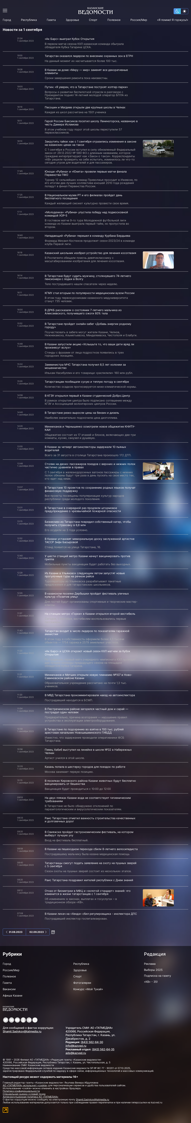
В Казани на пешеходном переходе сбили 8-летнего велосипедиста (91, 849)
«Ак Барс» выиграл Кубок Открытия (69, 39)
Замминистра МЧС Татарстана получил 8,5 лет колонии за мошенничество (85, 366)
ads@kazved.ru (76, 1053)
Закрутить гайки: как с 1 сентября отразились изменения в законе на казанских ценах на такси (90, 143)
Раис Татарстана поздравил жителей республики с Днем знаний (89, 880)
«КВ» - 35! (151, 981)
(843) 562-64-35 (103, 1049)
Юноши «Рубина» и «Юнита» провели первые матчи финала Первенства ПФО (86, 173)
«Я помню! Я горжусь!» (172, 20)
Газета (51, 20)
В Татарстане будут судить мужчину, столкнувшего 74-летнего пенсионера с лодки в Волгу (88, 277)
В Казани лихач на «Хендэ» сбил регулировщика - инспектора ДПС (91, 913)
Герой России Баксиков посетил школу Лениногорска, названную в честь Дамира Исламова (91, 122)
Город (7, 20)
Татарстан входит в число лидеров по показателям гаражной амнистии (87, 632)
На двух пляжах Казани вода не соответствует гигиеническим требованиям (88, 799)
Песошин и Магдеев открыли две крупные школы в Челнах (85, 107)
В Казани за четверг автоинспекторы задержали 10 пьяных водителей (85, 448)
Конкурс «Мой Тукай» (88, 989)
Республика (29, 20)
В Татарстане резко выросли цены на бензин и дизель (82, 412)
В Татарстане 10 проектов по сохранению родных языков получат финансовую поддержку (90, 489)
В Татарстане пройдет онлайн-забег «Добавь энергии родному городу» (88, 325)
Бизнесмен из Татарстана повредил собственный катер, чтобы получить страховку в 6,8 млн (88, 523)
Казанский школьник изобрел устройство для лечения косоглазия (90, 253)
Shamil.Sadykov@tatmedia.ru (22, 1031)
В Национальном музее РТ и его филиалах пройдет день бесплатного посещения (83, 196)
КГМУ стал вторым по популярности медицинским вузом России (90, 293)
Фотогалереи (82, 982)
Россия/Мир (138, 20)
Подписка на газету (157, 975)
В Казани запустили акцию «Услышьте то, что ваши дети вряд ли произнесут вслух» (89, 345)
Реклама (150, 963)
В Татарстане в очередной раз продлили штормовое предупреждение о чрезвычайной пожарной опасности (83, 509)
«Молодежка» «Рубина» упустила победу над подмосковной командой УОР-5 (86, 213)
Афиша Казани (12, 995)
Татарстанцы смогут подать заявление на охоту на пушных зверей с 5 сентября (90, 864)
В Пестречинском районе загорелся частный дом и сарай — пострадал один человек (86, 710)
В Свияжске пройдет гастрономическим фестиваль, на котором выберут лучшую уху (89, 833)
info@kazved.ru (76, 1045)
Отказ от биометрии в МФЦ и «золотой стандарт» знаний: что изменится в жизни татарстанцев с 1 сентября (88, 892)
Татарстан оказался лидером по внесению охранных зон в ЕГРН (89, 56)
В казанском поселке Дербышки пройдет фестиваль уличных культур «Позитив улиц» (87, 595)
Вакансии (9, 989)
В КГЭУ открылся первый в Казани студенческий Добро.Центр (87, 395)
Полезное (113, 20)
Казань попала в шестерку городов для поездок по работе (85, 766)
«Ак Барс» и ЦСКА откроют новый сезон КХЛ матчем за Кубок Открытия (87, 652)
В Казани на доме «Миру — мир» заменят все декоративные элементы (86, 71)
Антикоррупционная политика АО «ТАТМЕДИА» (30, 1096)
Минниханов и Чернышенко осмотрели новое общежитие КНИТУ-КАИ (90, 428)
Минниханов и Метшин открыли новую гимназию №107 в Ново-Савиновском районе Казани (88, 676)
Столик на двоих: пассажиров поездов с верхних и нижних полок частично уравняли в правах (90, 465)
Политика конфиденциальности (21, 1091)
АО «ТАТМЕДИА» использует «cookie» (25, 1085)
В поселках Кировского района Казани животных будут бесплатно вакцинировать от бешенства (90, 782)
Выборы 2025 (153, 970)
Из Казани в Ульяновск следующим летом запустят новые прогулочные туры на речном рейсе (85, 574)
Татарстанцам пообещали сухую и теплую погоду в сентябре (87, 381)
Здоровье (72, 20)
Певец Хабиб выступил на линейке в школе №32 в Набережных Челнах (88, 751)
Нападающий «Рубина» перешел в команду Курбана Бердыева (87, 235)
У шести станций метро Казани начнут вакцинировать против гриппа (87, 557)
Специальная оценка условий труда (24, 1093)
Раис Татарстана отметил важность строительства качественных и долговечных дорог (90, 819)
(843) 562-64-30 (92, 1042)
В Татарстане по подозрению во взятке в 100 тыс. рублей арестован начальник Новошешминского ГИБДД (84, 731)
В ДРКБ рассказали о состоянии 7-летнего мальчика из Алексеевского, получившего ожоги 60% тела (83, 311)
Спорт (93, 20)
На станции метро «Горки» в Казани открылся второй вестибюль (90, 613)
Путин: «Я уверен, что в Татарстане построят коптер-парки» (86, 87)
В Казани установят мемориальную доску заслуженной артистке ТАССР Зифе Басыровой (89, 540)
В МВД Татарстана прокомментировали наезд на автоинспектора (90, 695)
